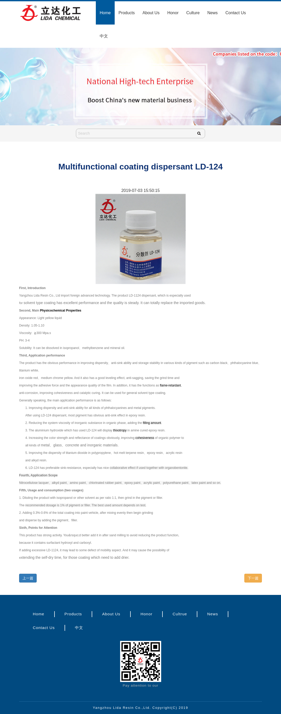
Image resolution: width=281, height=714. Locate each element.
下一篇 (253, 578)
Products (127, 13)
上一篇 (27, 578)
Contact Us (235, 13)
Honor (173, 13)
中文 (104, 36)
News (212, 13)
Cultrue (180, 614)
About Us (151, 13)
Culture (193, 13)
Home (105, 13)
